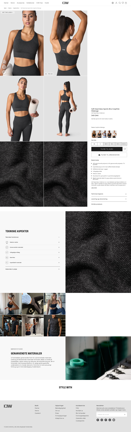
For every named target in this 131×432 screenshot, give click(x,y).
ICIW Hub (39, 3)
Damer (6, 3)
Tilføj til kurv (107, 149)
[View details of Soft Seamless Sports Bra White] (114, 134)
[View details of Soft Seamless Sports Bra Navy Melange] (109, 134)
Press (57, 413)
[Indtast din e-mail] (109, 414)
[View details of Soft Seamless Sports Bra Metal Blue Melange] (104, 134)
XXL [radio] (124, 144)
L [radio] (112, 144)
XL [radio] (118, 144)
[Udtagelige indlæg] (4, 71)
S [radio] (100, 144)
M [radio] (106, 144)
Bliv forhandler (80, 413)
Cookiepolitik (80, 421)
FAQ (77, 408)
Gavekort (38, 413)
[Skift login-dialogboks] (116, 3)
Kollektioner (30, 3)
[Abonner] (124, 414)
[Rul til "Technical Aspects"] (109, 193)
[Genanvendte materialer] (4, 66)
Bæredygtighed (60, 408)
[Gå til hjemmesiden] (65, 3)
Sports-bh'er (16, 8)
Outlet (47, 3)
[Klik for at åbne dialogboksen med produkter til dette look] (11, 304)
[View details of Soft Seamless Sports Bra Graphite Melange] (98, 134)
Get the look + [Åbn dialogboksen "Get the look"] (7, 12)
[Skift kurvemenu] (125, 2)
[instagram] (102, 420)
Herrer (13, 3)
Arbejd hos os (59, 418)
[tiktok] (110, 420)
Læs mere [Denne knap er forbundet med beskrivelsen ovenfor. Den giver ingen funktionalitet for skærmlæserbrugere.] (94, 187)
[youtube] (114, 420)
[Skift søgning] (119, 2)
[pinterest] (106, 420)
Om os (57, 410)
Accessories (20, 3)
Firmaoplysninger (61, 416)
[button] (22, 43)
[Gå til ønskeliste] (122, 2)
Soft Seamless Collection (98, 113)
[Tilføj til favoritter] (125, 149)
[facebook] (98, 420)
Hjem (5, 8)
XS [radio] (94, 144)
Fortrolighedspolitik (82, 416)
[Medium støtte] (4, 62)
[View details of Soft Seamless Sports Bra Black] (93, 134)
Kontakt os (79, 410)
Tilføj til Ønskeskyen (108, 155)
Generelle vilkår (81, 418)
